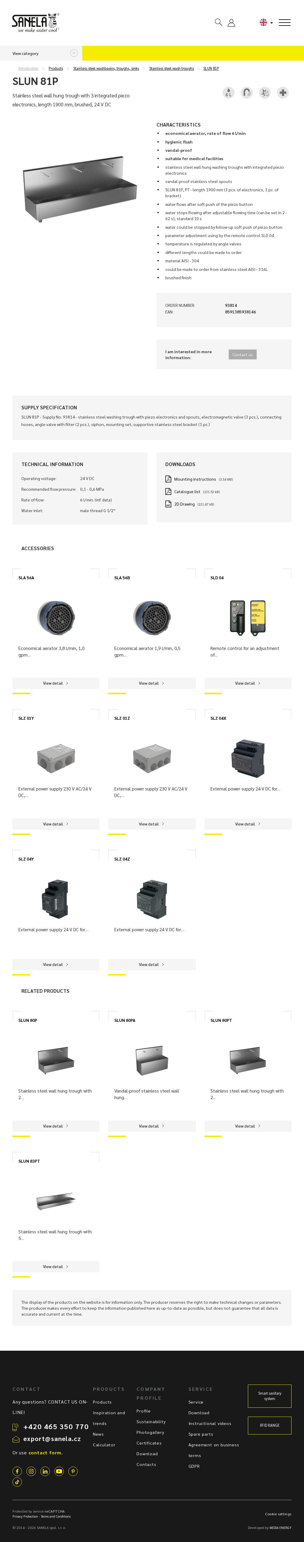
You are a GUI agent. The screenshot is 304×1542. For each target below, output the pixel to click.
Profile (144, 1410)
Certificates (149, 1442)
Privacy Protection (25, 1516)
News (98, 1434)
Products (56, 68)
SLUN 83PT (29, 1161)
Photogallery (150, 1432)
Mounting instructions (195, 479)
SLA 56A (26, 577)
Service (196, 1401)
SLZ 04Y (26, 858)
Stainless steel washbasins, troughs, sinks (106, 68)
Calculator (104, 1444)
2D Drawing (184, 503)
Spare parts (201, 1434)
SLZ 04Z (122, 858)
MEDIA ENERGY (281, 1527)
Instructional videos (210, 1423)
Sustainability (151, 1421)
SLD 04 (217, 577)
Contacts (146, 1464)
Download (147, 1453)
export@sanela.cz (52, 1438)
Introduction (28, 68)
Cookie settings (278, 1513)
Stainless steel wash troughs (171, 68)
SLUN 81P (211, 68)
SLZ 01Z (122, 718)
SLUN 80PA (124, 1020)
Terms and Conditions (56, 1516)
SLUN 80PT (221, 1020)
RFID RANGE (270, 1425)
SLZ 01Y (26, 718)
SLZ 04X (218, 718)
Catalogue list (187, 491)
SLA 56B (122, 577)
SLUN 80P (27, 1020)
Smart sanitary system (269, 1396)
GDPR (194, 1466)
